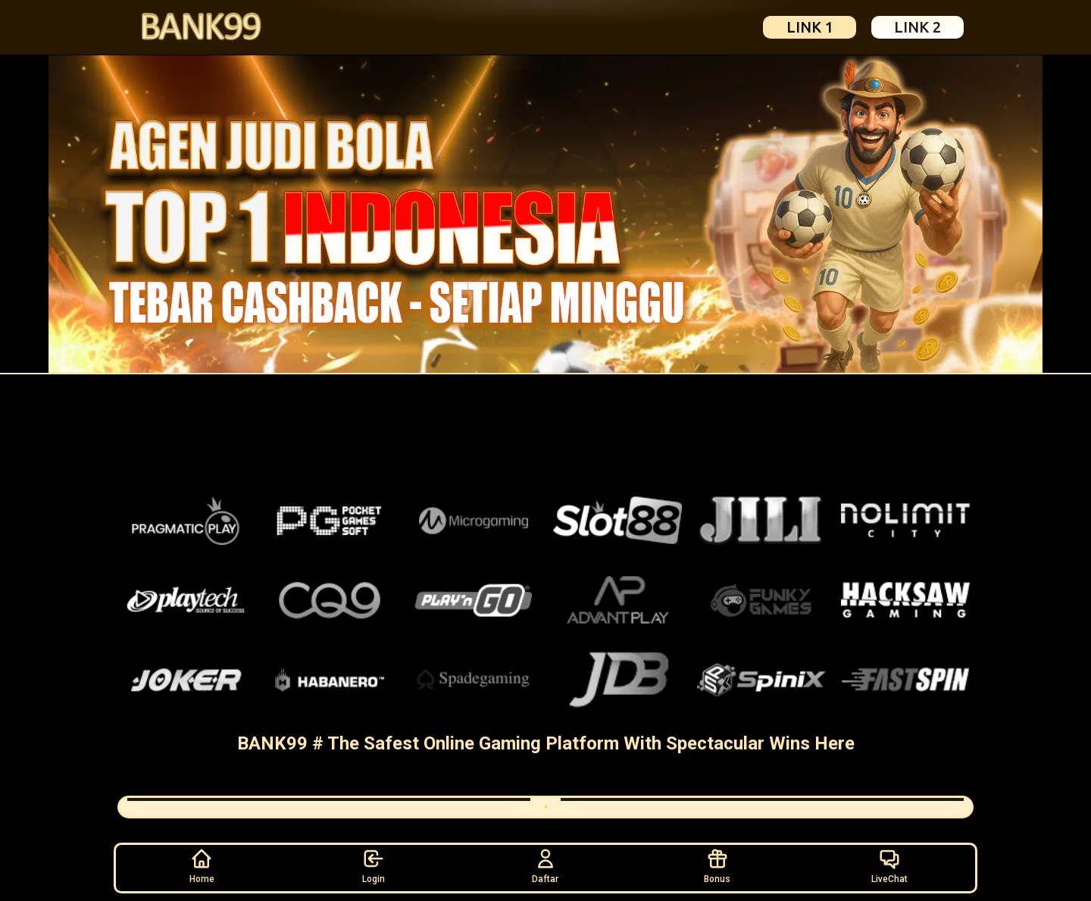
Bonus (717, 865)
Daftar (545, 865)
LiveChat (889, 865)
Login (373, 865)
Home (201, 865)
